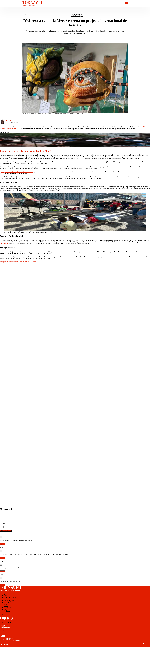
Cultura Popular (9, 603)
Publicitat (7, 613)
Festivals (6, 604)
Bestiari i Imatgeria (77, 16)
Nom (1, 529)
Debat (5, 606)
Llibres (6, 608)
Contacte (6, 598)
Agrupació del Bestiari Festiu (9, 262)
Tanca (2, 546)
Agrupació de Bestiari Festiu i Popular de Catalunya (17, 172)
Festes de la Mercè (24, 262)
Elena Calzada (10, 121)
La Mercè (34, 262)
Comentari (4, 526)
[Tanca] (1, 540)
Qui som (6, 596)
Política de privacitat (10, 599)
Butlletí (6, 611)
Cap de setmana (8, 610)
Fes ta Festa (4, 243)
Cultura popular (77, 14)
